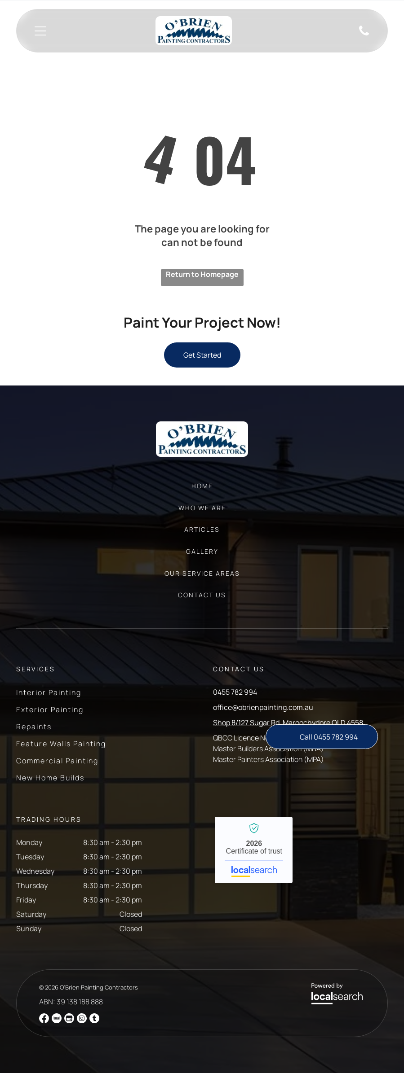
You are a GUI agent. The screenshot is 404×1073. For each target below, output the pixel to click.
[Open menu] (40, 31)
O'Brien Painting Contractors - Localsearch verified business (254, 850)
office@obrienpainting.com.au (263, 707)
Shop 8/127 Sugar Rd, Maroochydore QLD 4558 (288, 722)
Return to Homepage (202, 274)
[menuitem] (202, 490)
